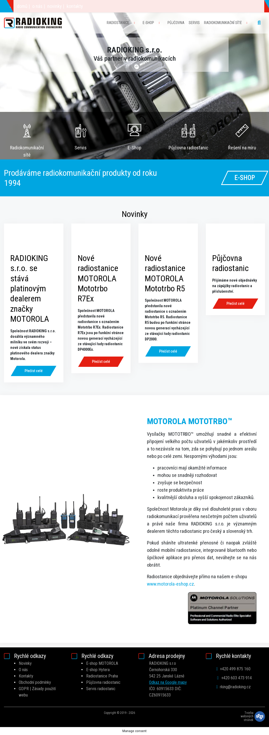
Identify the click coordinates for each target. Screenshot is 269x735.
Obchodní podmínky (35, 682)
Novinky (25, 663)
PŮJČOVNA (176, 23)
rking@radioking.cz (77, 6)
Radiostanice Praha (102, 676)
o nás (166, 6)
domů (150, 6)
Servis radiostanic (100, 688)
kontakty (203, 6)
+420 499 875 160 (233, 668)
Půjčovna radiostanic (103, 682)
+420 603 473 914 (29, 6)
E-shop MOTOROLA (102, 663)
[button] (20, 79)
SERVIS (194, 23)
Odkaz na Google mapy (168, 682)
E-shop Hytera (98, 669)
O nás (23, 669)
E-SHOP (148, 23)
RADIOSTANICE (118, 23)
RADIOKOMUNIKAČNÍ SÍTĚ (223, 23)
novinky (183, 6)
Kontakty (26, 676)
